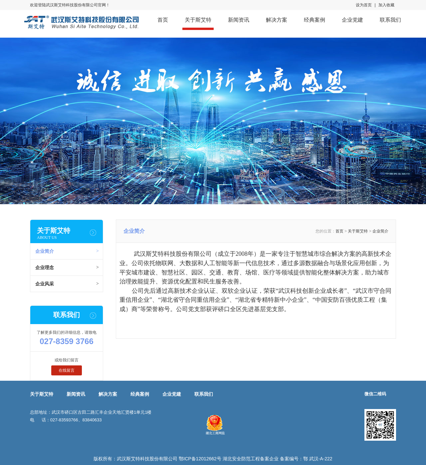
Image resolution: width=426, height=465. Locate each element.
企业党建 (352, 20)
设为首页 (364, 5)
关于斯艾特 (198, 20)
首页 (162, 20)
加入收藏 (386, 5)
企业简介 (44, 251)
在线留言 (67, 370)
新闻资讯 (238, 20)
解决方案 (276, 20)
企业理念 (44, 267)
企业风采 (44, 283)
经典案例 (314, 20)
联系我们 (390, 20)
